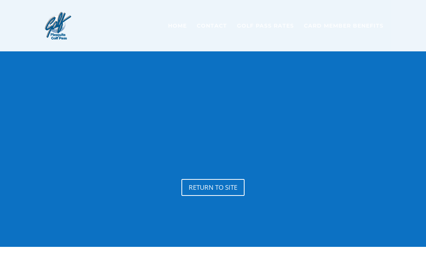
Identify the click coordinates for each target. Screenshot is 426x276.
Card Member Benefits (344, 26)
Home (177, 26)
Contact (212, 26)
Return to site (213, 187)
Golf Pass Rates (265, 26)
